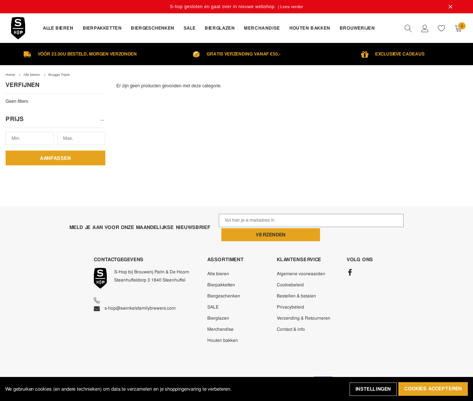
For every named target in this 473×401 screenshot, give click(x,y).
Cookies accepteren (433, 389)
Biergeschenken (223, 281)
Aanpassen (55, 158)
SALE (213, 292)
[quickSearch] (408, 28)
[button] (55, 122)
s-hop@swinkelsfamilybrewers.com (135, 293)
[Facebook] (350, 258)
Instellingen (372, 389)
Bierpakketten (221, 270)
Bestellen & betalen (296, 281)
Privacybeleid (290, 292)
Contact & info (291, 314)
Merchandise (220, 314)
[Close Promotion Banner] (449, 6)
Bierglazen (218, 303)
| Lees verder (291, 6)
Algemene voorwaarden (301, 259)
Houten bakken (222, 325)
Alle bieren (218, 259)
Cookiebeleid (290, 270)
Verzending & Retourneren (303, 303)
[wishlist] (441, 28)
